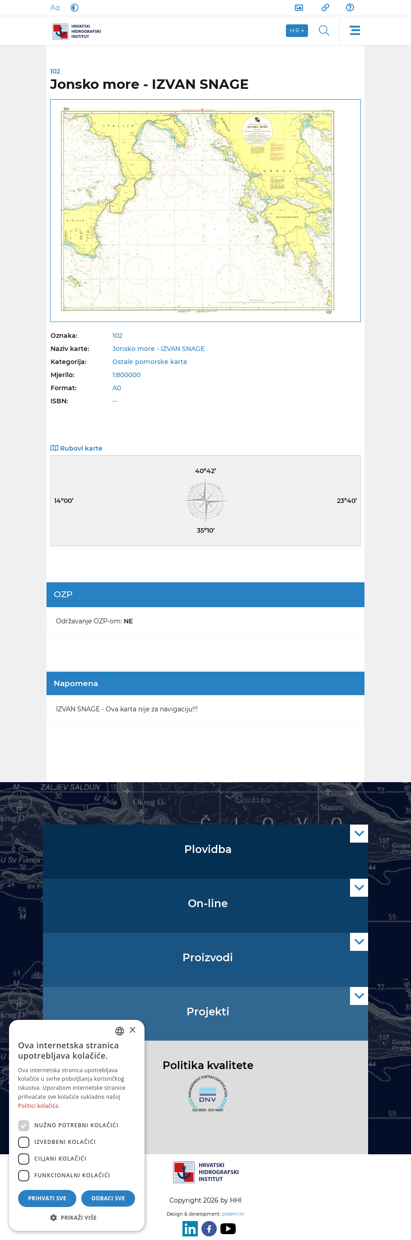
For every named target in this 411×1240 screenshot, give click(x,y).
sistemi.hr (233, 1214)
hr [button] (295, 30)
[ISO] (205, 1098)
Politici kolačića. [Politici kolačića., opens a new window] (39, 1106)
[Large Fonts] (55, 7)
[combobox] (119, 1031)
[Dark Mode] (72, 7)
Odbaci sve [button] (108, 1198)
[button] (76, 1217)
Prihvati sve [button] (47, 1198)
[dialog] (77, 1125)
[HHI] (80, 30)
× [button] (132, 1030)
